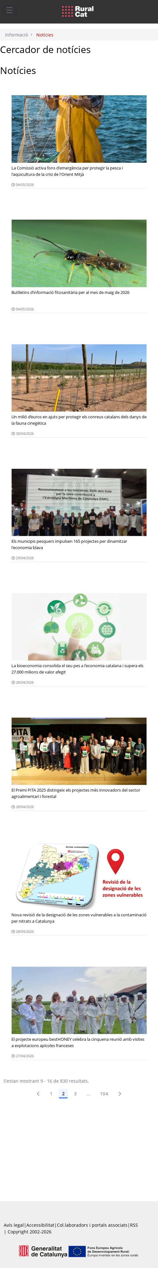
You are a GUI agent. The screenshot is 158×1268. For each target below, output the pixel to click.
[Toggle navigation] (10, 10)
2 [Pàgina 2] (63, 1094)
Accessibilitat (40, 1225)
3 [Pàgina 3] (75, 1094)
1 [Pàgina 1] (51, 1094)
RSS (134, 1225)
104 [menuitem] (104, 1094)
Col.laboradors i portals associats (92, 1225)
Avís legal (14, 1225)
